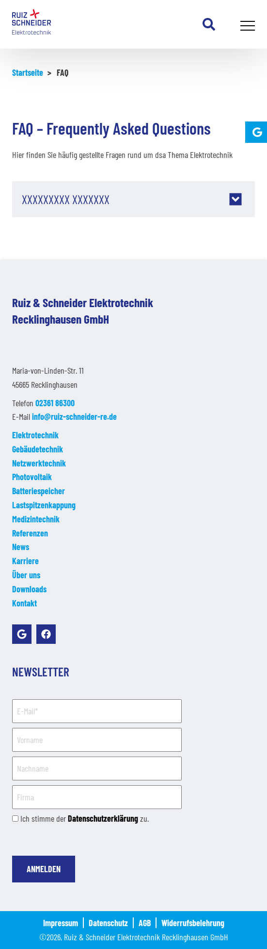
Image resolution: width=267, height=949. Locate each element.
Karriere (25, 560)
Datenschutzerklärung (103, 818)
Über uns (26, 574)
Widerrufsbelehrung (192, 922)
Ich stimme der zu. (84, 818)
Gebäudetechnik (37, 449)
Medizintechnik (36, 519)
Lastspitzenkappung (44, 505)
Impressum (60, 922)
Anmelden (44, 868)
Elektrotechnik (35, 435)
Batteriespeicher (38, 490)
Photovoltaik (32, 476)
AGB (145, 922)
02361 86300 (55, 402)
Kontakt (24, 603)
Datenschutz (108, 922)
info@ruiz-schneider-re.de (74, 416)
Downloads (29, 589)
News (20, 546)
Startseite (27, 72)
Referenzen (30, 533)
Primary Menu (249, 27)
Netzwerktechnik (39, 463)
